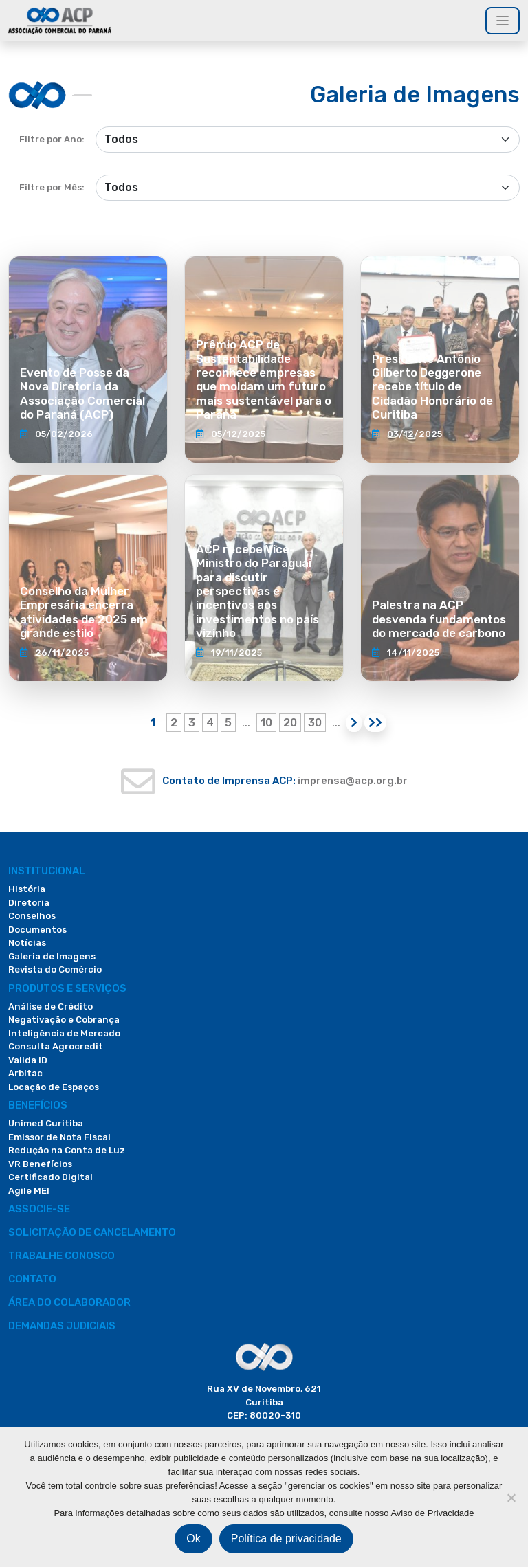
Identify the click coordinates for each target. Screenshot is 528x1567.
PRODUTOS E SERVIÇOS (67, 988)
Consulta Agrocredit (55, 1046)
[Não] (511, 1497)
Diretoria (29, 903)
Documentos (37, 929)
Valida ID (27, 1060)
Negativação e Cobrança (64, 1019)
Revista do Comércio (55, 969)
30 (315, 722)
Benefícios (37, 1105)
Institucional (46, 871)
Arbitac (25, 1073)
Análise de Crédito (50, 1006)
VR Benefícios (40, 1164)
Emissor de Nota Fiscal (59, 1137)
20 (290, 722)
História (26, 889)
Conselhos (32, 916)
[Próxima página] (354, 722)
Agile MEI (29, 1191)
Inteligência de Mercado (64, 1033)
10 (266, 722)
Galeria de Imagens (52, 956)
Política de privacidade (286, 1538)
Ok (193, 1538)
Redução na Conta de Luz (66, 1150)
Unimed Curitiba (45, 1123)
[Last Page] (375, 722)
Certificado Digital (50, 1177)
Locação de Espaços (53, 1087)
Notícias (27, 942)
